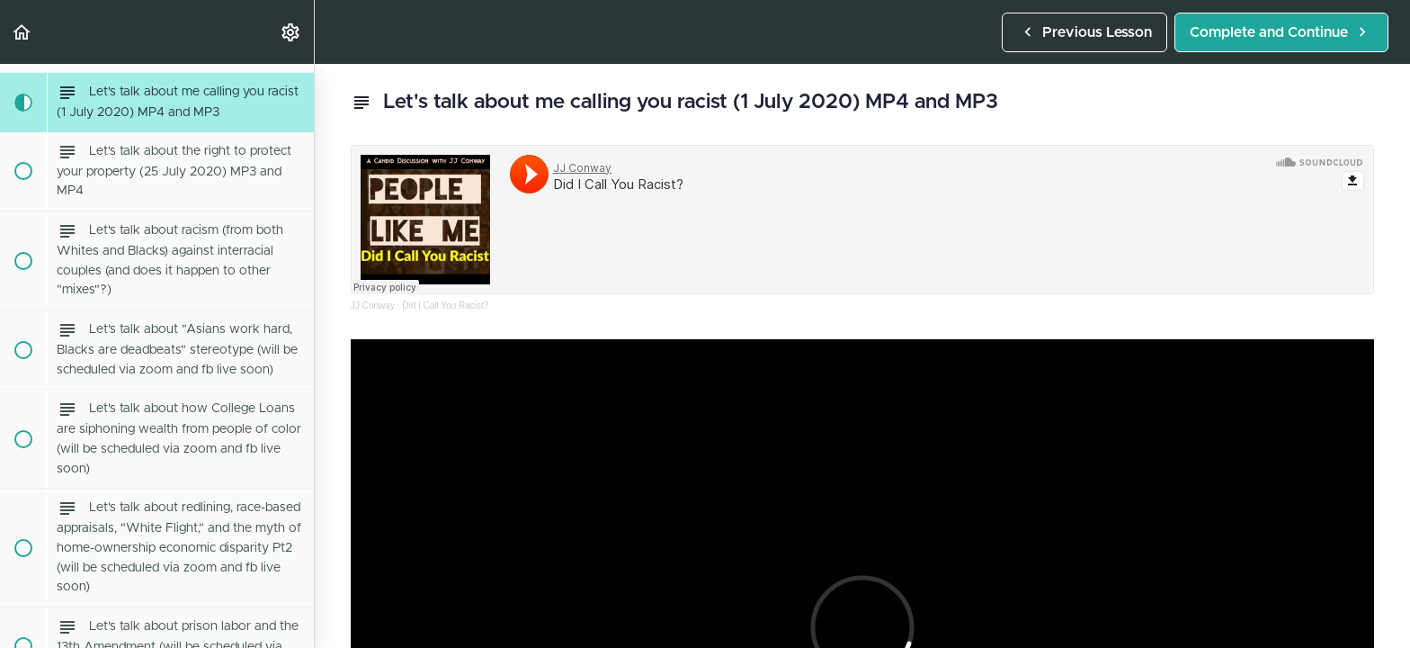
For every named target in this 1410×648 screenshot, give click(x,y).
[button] (22, 32)
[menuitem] (291, 32)
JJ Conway (373, 305)
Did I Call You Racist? (445, 305)
